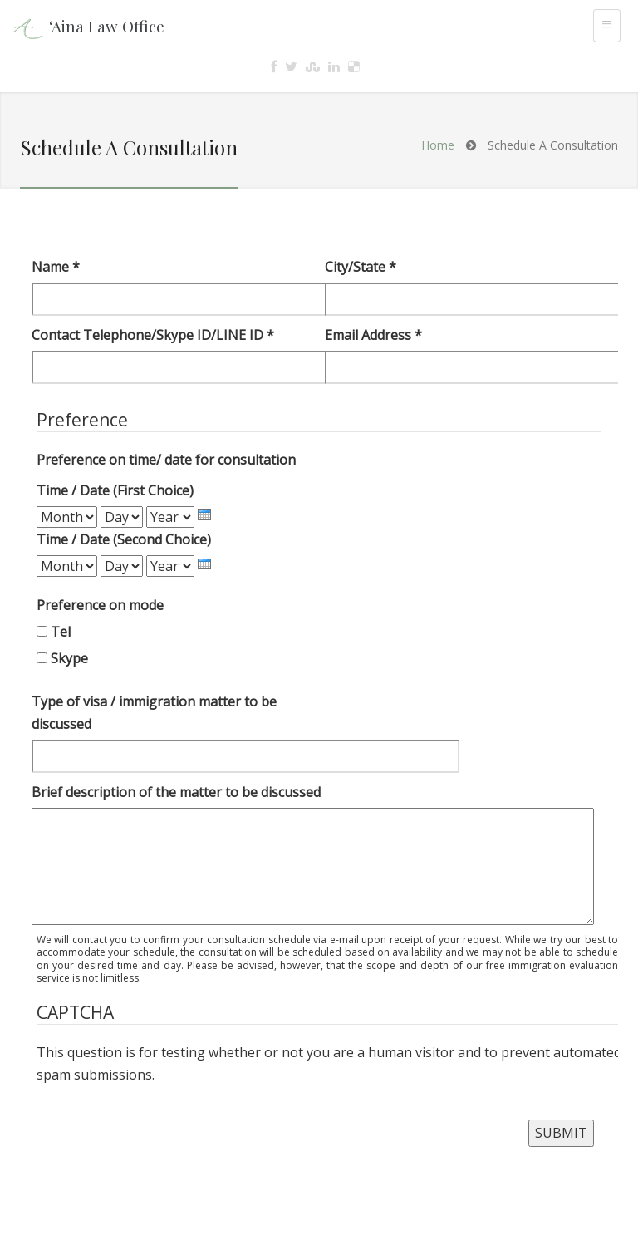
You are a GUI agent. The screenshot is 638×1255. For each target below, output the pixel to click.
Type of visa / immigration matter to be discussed (154, 712)
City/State (360, 267)
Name (56, 267)
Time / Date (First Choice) (115, 490)
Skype (69, 658)
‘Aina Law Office (106, 26)
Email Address (373, 335)
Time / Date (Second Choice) (124, 539)
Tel (61, 632)
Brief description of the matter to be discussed (176, 792)
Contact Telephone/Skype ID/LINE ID (153, 335)
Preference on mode (100, 605)
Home (437, 145)
